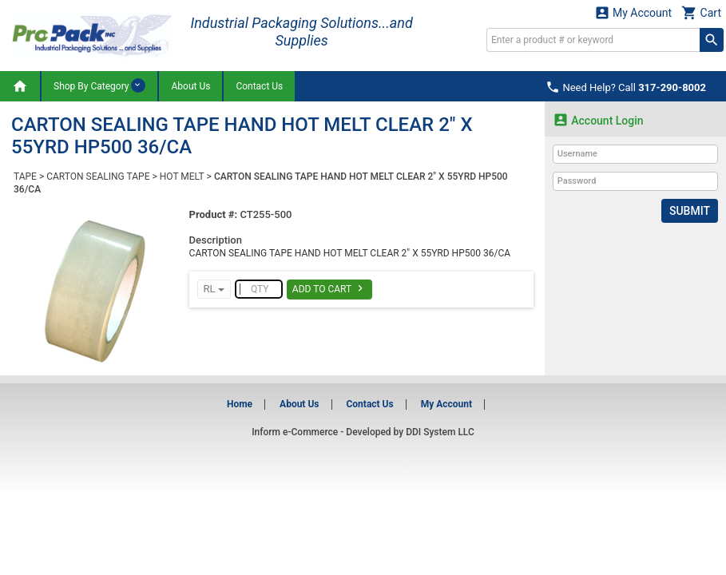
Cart (701, 12)
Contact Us (259, 86)
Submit (689, 210)
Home (239, 404)
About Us (190, 86)
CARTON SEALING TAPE (97, 176)
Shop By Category (99, 85)
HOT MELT (182, 176)
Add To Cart (329, 288)
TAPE (25, 176)
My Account (633, 12)
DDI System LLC (440, 432)
